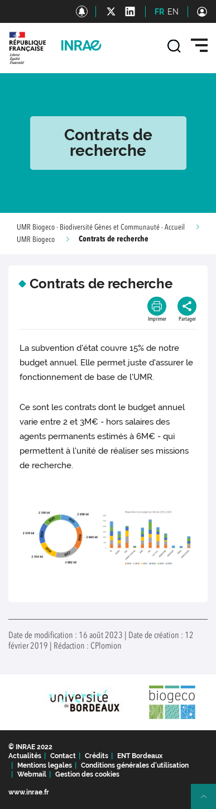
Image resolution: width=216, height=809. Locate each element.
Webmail (31, 774)
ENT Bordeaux (139, 756)
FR (159, 11)
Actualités (24, 756)
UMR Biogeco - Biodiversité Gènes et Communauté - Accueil (101, 227)
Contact (63, 756)
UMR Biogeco (36, 240)
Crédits (96, 756)
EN (173, 11)
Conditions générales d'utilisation (135, 765)
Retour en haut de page (208, 801)
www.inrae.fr (28, 792)
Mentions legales (44, 765)
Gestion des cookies (87, 774)
